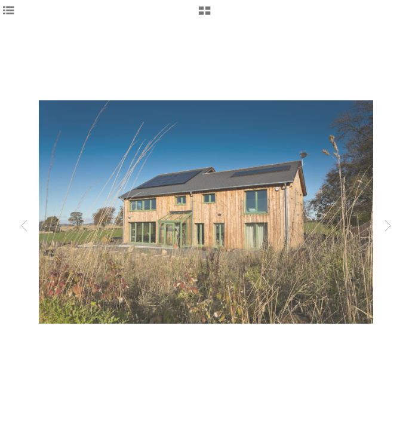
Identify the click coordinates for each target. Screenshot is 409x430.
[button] (204, 15)
